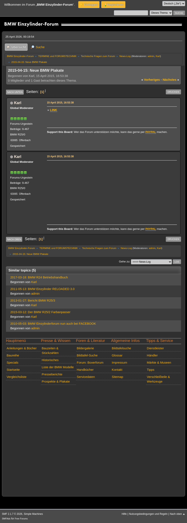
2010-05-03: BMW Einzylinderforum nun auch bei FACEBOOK (53, 323)
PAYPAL (150, 132)
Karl (158, 56)
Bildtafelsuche (121, 348)
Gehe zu (124, 261)
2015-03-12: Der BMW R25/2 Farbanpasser (40, 312)
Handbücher (85, 369)
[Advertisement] (111, 191)
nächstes (171, 79)
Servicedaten (86, 377)
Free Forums (21, 518)
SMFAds (6, 518)
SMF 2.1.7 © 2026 (12, 513)
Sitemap (117, 377)
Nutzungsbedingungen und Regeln (148, 513)
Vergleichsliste (17, 377)
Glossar (117, 355)
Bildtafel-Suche (87, 355)
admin (151, 56)
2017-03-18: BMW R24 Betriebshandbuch (39, 277)
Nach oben (14, 239)
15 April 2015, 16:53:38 (60, 102)
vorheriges (150, 79)
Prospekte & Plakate (56, 381)
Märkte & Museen (159, 362)
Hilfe (124, 513)
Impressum (119, 362)
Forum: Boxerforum (90, 362)
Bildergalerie (85, 348)
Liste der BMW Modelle (58, 367)
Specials (13, 362)
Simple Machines (33, 513)
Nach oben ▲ (177, 513)
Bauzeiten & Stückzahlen (50, 351)
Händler (152, 355)
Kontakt (117, 369)
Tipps (150, 369)
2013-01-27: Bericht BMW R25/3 (32, 300)
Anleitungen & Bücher (22, 348)
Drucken (173, 92)
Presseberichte (52, 374)
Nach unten (15, 92)
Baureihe (13, 355)
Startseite (13, 369)
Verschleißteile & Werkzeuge (158, 379)
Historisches (50, 360)
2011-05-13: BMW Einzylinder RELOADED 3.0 (42, 289)
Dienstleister (155, 348)
